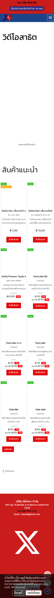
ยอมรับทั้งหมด (34, 592)
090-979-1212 (29, 2)
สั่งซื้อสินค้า (14, 239)
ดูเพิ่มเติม (8, 449)
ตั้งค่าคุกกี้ (18, 592)
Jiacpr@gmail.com (30, 514)
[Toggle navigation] (50, 18)
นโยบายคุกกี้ (20, 587)
